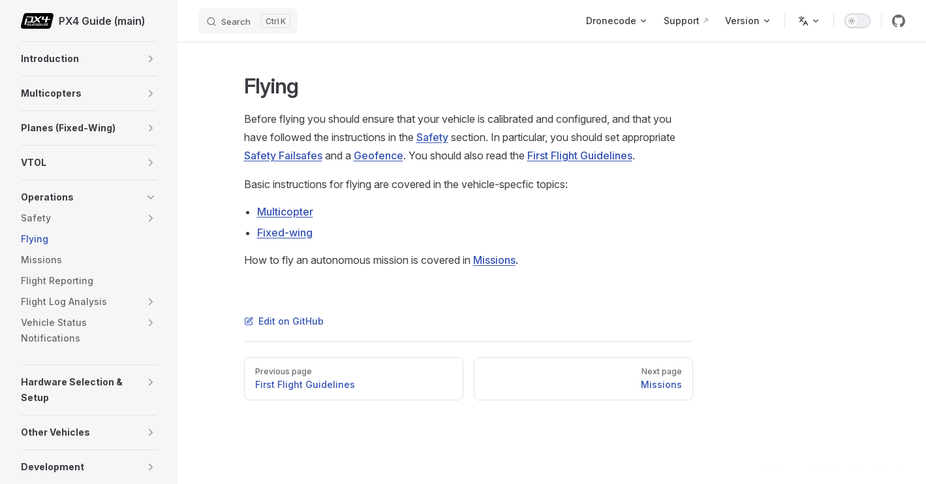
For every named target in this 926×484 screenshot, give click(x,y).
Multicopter (285, 211)
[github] (898, 21)
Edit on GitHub (284, 321)
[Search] (248, 21)
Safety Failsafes (283, 155)
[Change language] (809, 21)
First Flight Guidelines (579, 155)
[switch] (857, 21)
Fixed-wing (285, 232)
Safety (432, 137)
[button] (150, 58)
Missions (494, 259)
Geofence (378, 155)
